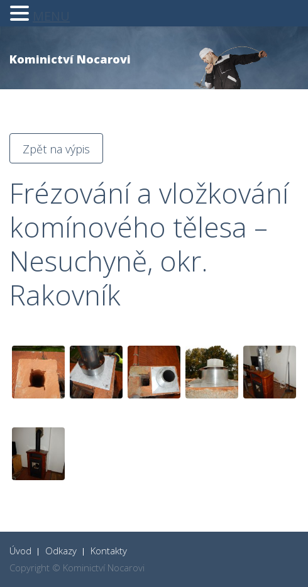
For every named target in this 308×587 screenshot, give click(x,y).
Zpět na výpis (56, 148)
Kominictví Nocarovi (70, 59)
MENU (51, 16)
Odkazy (61, 550)
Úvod (20, 550)
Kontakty (109, 550)
